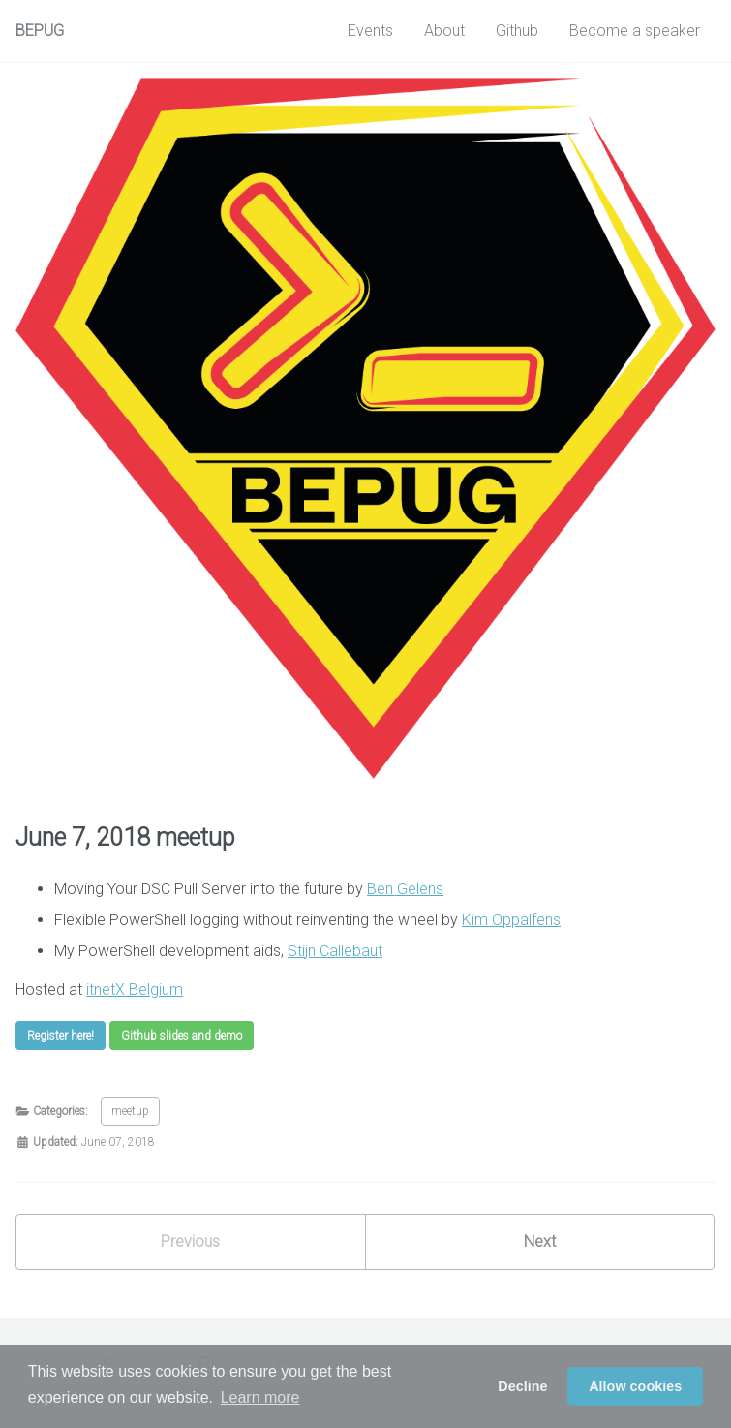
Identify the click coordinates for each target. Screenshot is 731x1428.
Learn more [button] (260, 1397)
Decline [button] (522, 1386)
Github (517, 30)
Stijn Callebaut (335, 951)
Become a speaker (634, 30)
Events (370, 30)
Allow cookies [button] (635, 1386)
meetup (130, 1111)
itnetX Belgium (134, 989)
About (444, 30)
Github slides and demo (181, 1035)
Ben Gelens (405, 889)
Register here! (60, 1035)
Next (540, 1241)
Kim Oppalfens (511, 920)
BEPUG (39, 30)
